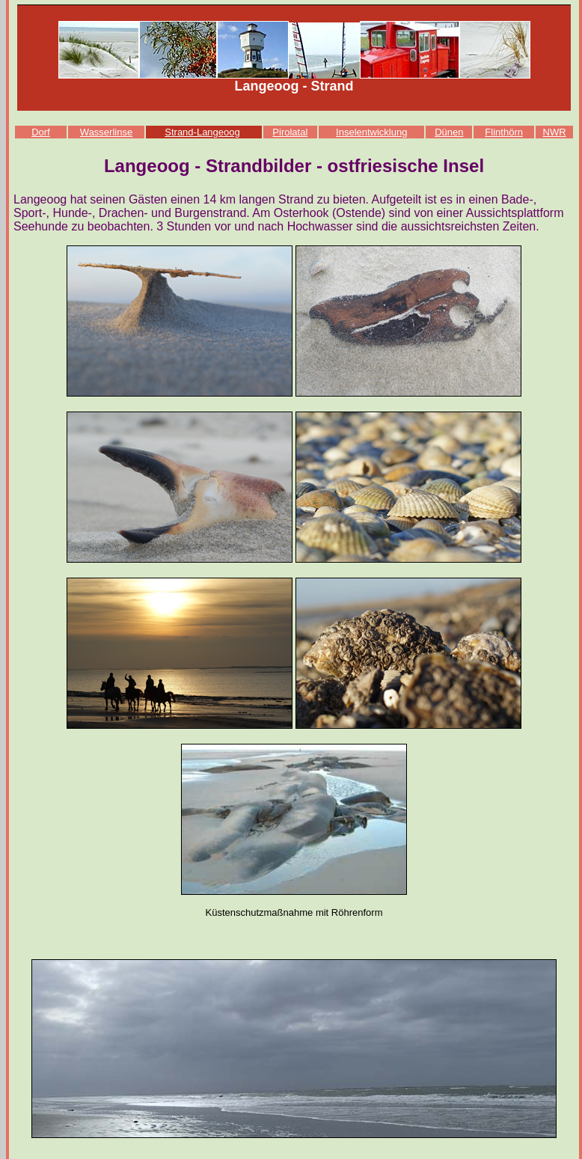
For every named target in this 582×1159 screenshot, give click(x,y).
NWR (554, 132)
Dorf (40, 132)
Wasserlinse (106, 132)
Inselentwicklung (371, 132)
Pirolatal (289, 132)
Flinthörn (504, 132)
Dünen (449, 132)
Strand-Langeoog (202, 132)
